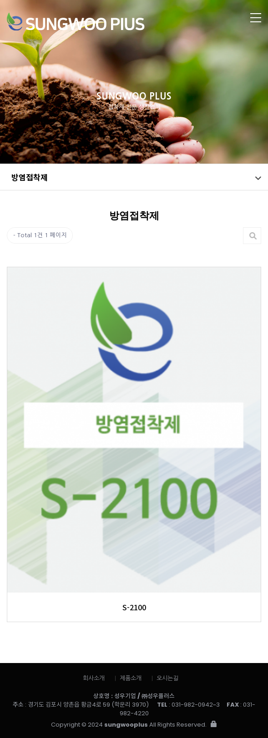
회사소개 (94, 678)
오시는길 (167, 678)
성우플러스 (107, 21)
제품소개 (131, 678)
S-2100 (134, 607)
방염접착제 (29, 177)
